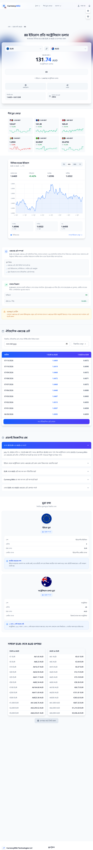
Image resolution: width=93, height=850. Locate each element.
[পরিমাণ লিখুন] (46, 72)
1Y (80, 164)
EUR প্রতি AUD (17, 27)
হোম (9, 27)
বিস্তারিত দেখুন (79, 344)
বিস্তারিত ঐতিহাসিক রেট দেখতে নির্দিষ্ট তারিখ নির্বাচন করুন (21, 339)
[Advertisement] (46, 16)
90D (74, 164)
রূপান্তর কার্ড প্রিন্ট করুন (46, 720)
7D (64, 164)
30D (69, 164)
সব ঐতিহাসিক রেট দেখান (46, 421)
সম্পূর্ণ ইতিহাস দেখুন (75, 235)
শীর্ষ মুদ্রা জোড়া (47, 6)
